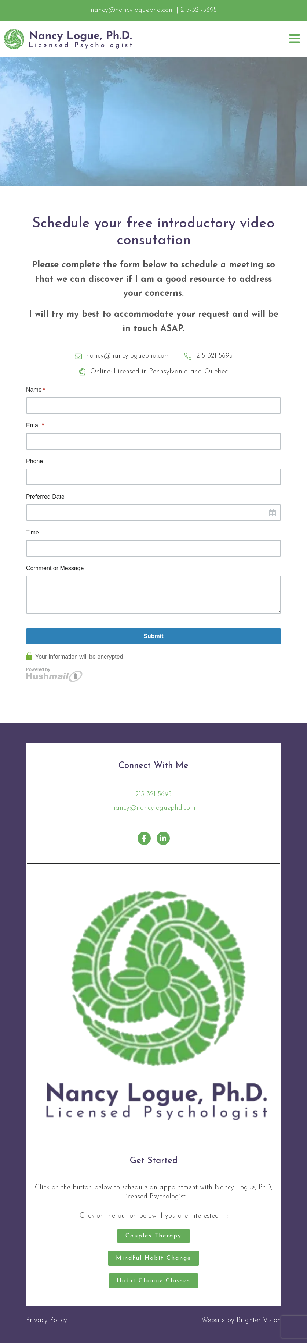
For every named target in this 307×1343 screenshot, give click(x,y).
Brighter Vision (259, 1320)
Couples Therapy (153, 1236)
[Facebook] (144, 838)
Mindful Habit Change (153, 1258)
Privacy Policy (46, 1320)
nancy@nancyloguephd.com (153, 807)
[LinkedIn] (163, 838)
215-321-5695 (153, 794)
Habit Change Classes (153, 1281)
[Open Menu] (294, 39)
